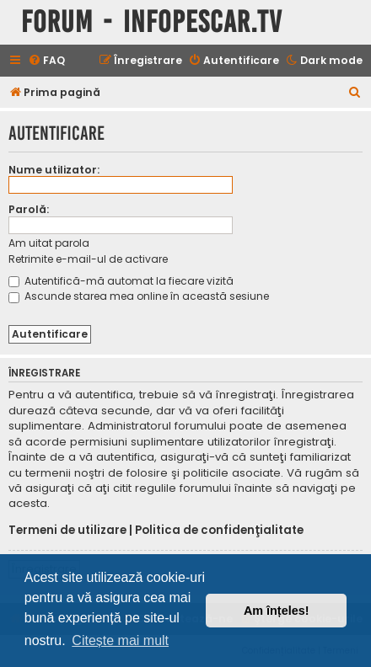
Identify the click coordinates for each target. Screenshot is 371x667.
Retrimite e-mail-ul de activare (88, 259)
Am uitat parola (48, 243)
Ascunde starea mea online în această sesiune (138, 296)
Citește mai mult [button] (120, 640)
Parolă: (28, 209)
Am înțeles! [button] (276, 610)
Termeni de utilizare (67, 530)
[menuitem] (46, 61)
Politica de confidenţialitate (219, 530)
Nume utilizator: (53, 170)
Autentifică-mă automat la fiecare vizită (121, 281)
